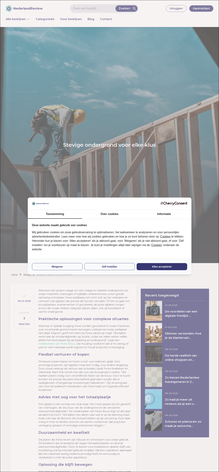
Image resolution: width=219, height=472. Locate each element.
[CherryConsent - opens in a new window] (173, 203)
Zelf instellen (109, 266)
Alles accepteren (162, 266)
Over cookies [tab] (109, 213)
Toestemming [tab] (55, 213)
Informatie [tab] (164, 213)
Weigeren (57, 266)
